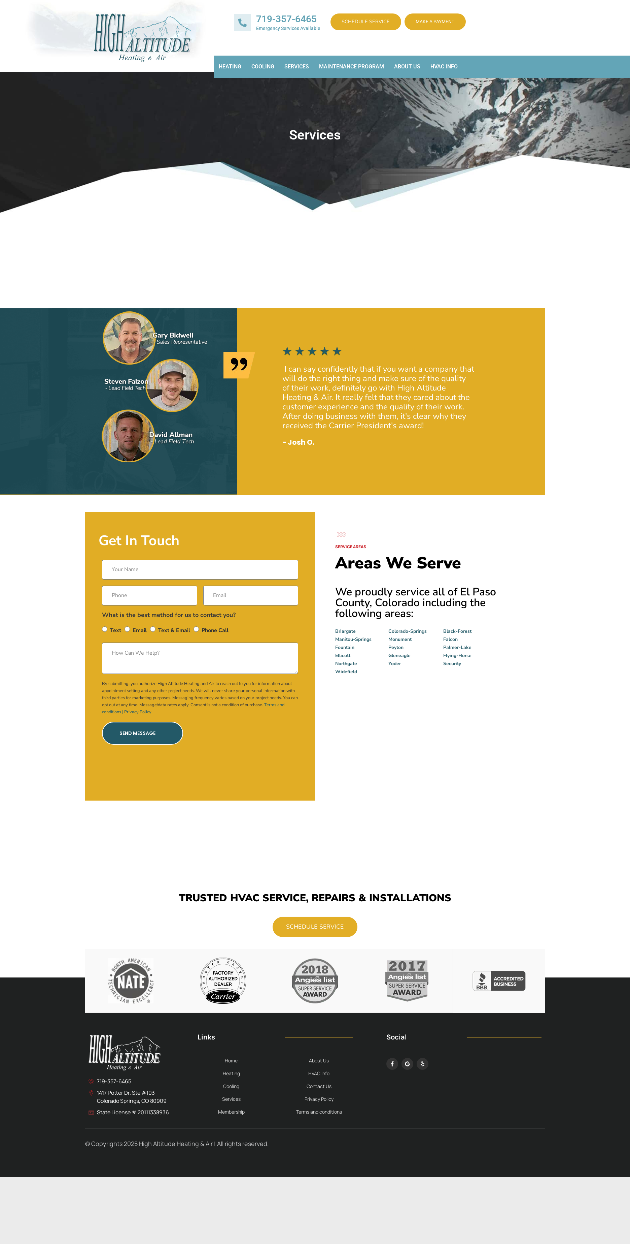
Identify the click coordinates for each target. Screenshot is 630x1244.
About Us (407, 69)
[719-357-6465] (242, 24)
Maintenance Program (351, 69)
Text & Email (174, 630)
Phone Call (215, 630)
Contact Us (319, 1089)
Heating (230, 69)
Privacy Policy (137, 712)
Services (296, 69)
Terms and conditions (319, 1115)
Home (231, 1064)
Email (140, 630)
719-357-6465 (286, 20)
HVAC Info (444, 69)
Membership (231, 1115)
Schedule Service (373, 23)
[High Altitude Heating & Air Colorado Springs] (430, 734)
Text (115, 630)
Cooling (262, 69)
